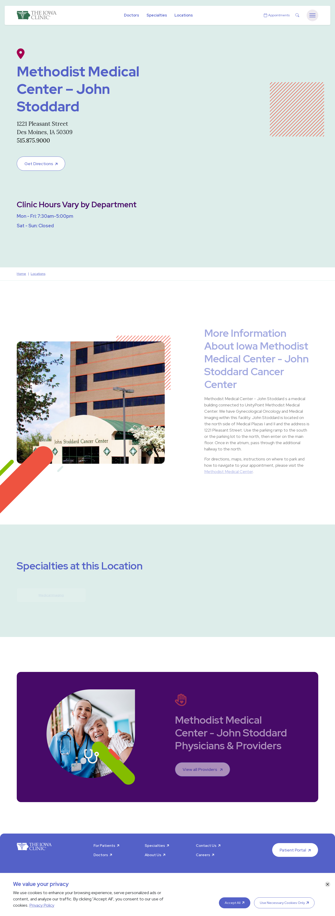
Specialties (157, 15)
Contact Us (206, 845)
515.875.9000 (33, 140)
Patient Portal (293, 850)
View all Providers (200, 769)
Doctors (131, 15)
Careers (203, 854)
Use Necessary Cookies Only (282, 903)
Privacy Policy (41, 905)
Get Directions (38, 163)
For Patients (104, 845)
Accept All (233, 903)
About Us (153, 854)
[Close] (327, 884)
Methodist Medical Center (228, 471)
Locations (183, 15)
